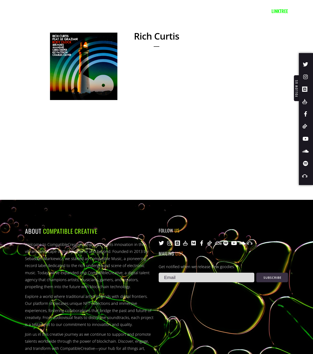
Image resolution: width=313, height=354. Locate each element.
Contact (139, 11)
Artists (51, 11)
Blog (117, 11)
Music (72, 11)
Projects (96, 11)
